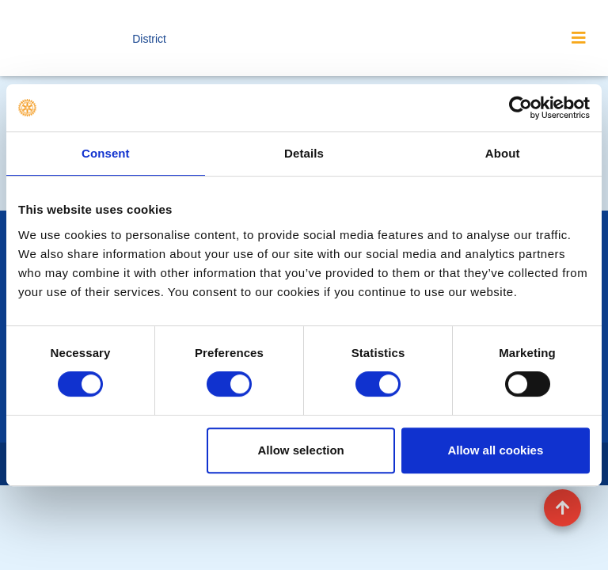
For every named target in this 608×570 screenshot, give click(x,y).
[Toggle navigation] (578, 38)
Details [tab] (304, 153)
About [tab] (502, 153)
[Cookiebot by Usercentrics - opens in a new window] (520, 108)
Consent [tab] (106, 153)
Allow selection (301, 450)
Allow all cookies (495, 450)
